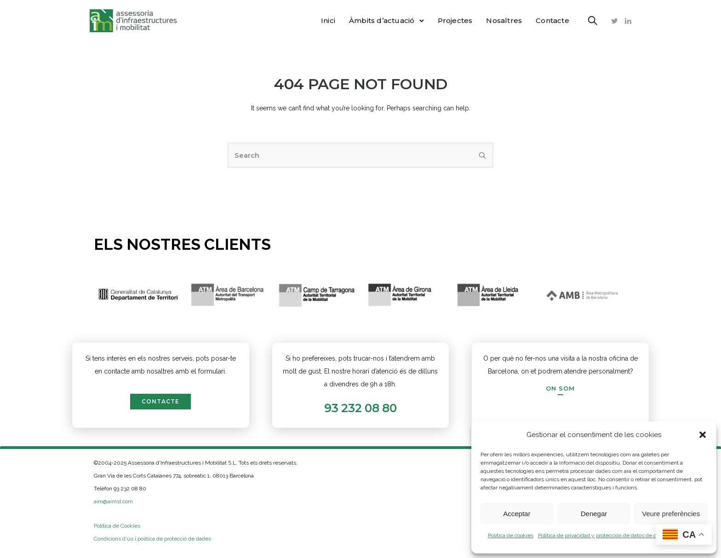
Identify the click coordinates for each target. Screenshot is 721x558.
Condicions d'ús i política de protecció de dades (152, 538)
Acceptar (516, 514)
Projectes (451, 20)
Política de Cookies (117, 526)
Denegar (594, 514)
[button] (702, 434)
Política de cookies (510, 535)
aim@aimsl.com (113, 501)
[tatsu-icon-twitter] (610, 20)
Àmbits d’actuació (377, 20)
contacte (160, 401)
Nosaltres (500, 20)
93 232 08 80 (360, 408)
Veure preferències (671, 514)
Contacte (548, 20)
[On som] (560, 388)
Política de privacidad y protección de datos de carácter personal (617, 535)
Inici (324, 20)
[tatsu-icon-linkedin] (624, 20)
